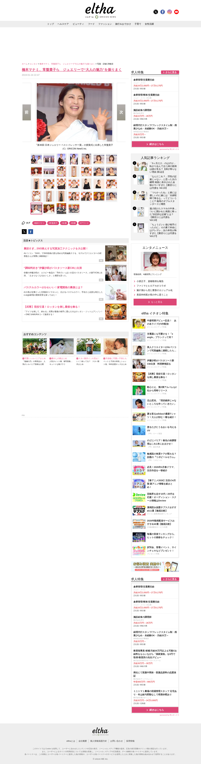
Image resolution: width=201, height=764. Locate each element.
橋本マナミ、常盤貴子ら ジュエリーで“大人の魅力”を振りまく (67, 64)
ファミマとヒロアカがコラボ (151, 285)
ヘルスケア (63, 24)
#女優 (64, 223)
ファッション (105, 24)
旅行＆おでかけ (123, 24)
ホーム (25, 64)
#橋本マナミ (39, 223)
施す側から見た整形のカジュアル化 (155, 290)
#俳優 (73, 223)
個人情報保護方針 (98, 741)
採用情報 (130, 741)
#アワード (84, 223)
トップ (50, 24)
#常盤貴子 (53, 223)
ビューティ (78, 24)
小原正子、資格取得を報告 (150, 281)
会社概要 (83, 741)
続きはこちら (156, 144)
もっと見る (156, 302)
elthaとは (70, 741)
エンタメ (34, 64)
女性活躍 (149, 24)
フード (91, 24)
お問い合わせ (116, 741)
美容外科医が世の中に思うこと (152, 294)
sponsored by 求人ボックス (169, 149)
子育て (138, 24)
